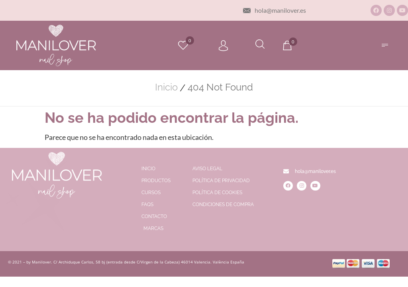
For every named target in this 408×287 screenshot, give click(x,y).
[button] (385, 45)
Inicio (166, 87)
